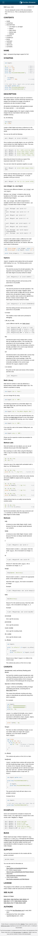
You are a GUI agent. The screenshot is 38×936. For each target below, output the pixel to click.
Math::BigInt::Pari (8, 903)
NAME (8, 21)
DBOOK (22, 924)
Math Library (12, 30)
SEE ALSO (9, 45)
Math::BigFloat (15, 899)
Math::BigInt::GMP (21, 903)
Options (11, 28)
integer (11, 111)
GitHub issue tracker (5, 925)
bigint (5, 7)
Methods (11, 34)
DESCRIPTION (10, 25)
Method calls (12, 32)
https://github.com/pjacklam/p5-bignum (16, 868)
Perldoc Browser (28, 2)
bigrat (11, 896)
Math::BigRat (22, 899)
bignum (6, 896)
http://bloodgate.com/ (18, 910)
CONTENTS (9, 17)
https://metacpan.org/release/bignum (16, 875)
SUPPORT (9, 41)
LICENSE (9, 43)
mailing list (25, 932)
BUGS (8, 39)
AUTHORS (9, 46)
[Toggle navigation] (3, 2)
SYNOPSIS (9, 23)
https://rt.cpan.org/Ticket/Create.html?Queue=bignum (19, 840)
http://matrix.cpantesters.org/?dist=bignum (17, 879)
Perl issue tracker (17, 932)
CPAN (12, 6)
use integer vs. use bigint (16, 26)
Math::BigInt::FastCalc (21, 901)
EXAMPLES (9, 37)
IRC (30, 932)
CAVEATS (9, 35)
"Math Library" (26, 323)
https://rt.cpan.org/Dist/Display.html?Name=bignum (20, 872)
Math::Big (6, 901)
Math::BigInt (14, 417)
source (8, 6)
